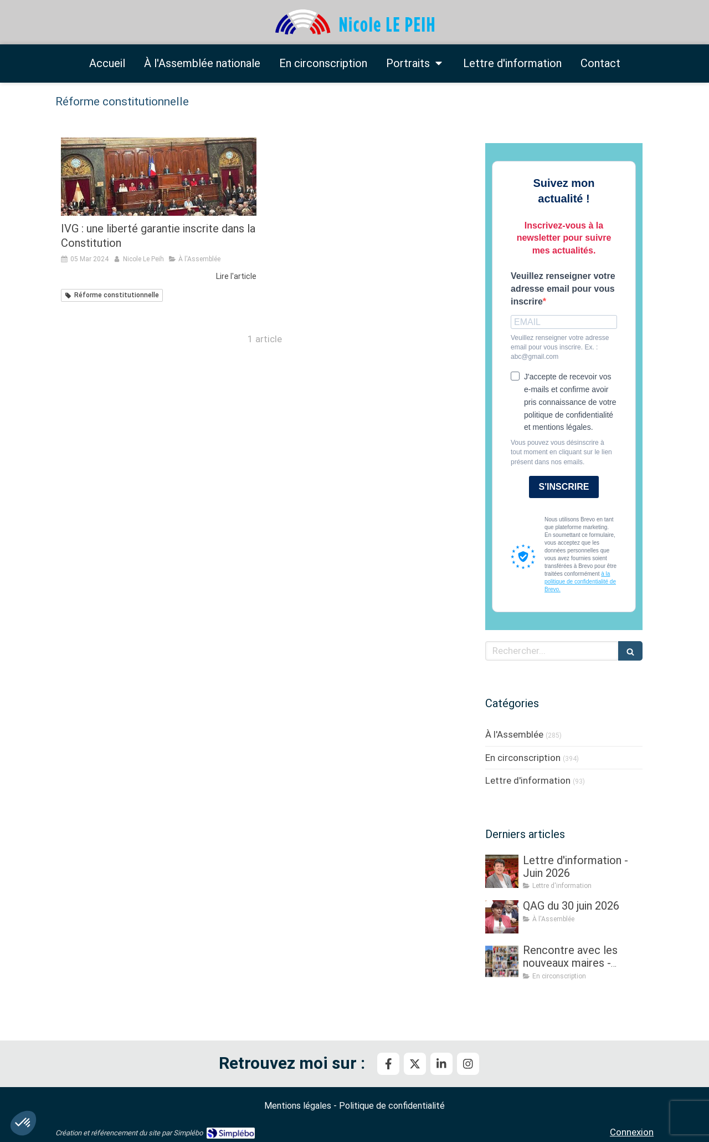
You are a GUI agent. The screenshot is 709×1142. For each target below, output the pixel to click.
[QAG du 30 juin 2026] (501, 916)
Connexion (632, 1132)
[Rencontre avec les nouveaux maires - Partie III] (501, 961)
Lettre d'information (528, 780)
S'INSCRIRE (564, 486)
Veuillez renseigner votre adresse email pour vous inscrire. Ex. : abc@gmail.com (560, 347)
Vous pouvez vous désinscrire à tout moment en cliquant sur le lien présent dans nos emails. (561, 452)
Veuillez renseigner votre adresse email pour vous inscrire (563, 288)
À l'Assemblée (514, 734)
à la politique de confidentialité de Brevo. (580, 581)
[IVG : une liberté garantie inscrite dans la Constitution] (158, 177)
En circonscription (523, 757)
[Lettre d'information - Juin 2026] (501, 871)
